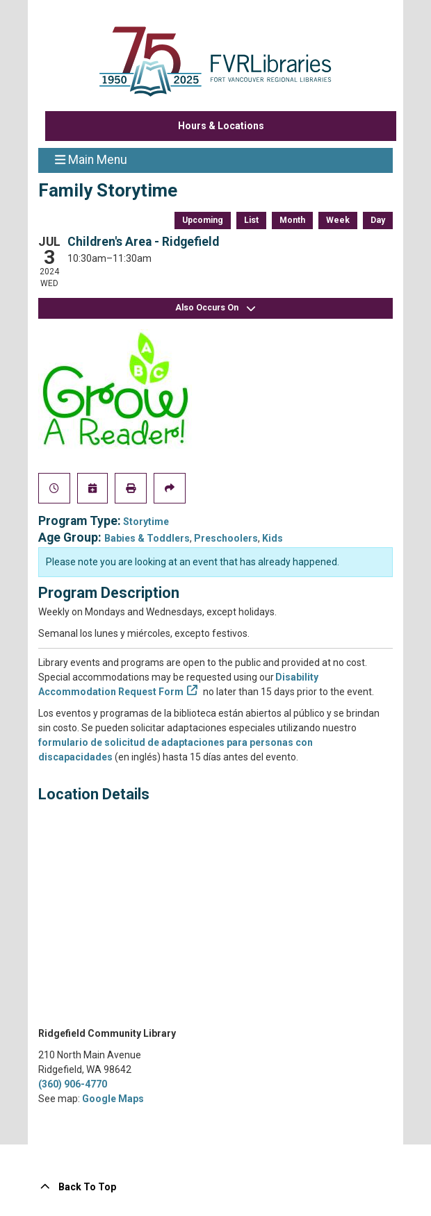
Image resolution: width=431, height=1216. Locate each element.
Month (292, 220)
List (251, 220)
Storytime (146, 521)
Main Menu (91, 159)
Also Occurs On (215, 308)
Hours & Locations (221, 125)
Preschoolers (226, 538)
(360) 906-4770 (72, 1084)
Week (338, 220)
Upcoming (202, 220)
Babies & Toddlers (147, 538)
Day (378, 220)
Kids (272, 538)
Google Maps (113, 1098)
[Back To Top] (215, 1187)
